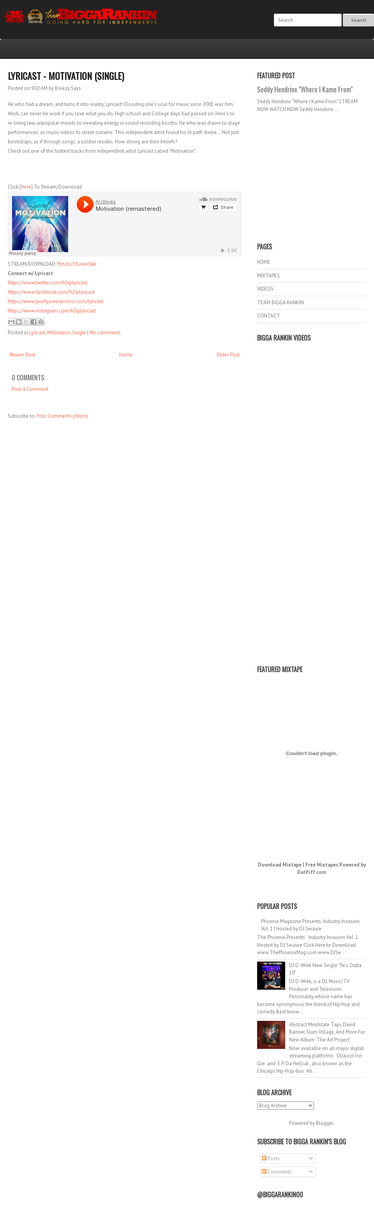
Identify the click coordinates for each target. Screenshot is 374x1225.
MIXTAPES (268, 275)
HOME (263, 262)
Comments (277, 1172)
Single (79, 332)
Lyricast (37, 332)
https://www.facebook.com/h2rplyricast (51, 292)
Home (125, 354)
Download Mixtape (280, 864)
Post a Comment (30, 389)
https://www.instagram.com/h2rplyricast (52, 310)
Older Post (228, 354)
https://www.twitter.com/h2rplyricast (48, 282)
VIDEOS (265, 289)
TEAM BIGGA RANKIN (280, 302)
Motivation (59, 332)
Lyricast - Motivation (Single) (66, 76)
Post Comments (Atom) (62, 416)
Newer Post (22, 354)
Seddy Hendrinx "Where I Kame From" (305, 89)
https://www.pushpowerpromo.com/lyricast (56, 301)
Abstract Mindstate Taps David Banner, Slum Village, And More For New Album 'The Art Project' (327, 1032)
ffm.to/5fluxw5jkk (76, 264)
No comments (105, 332)
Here (26, 187)
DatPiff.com (311, 872)
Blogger (324, 1123)
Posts (271, 1158)
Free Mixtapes (321, 864)
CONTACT (268, 315)
